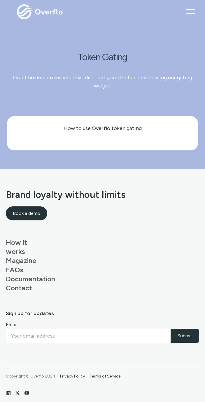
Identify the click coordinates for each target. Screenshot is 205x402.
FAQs (14, 270)
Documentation (18, 279)
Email (11, 324)
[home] (39, 11)
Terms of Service (105, 376)
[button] (190, 12)
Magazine (18, 260)
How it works (16, 247)
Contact (18, 288)
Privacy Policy (72, 376)
